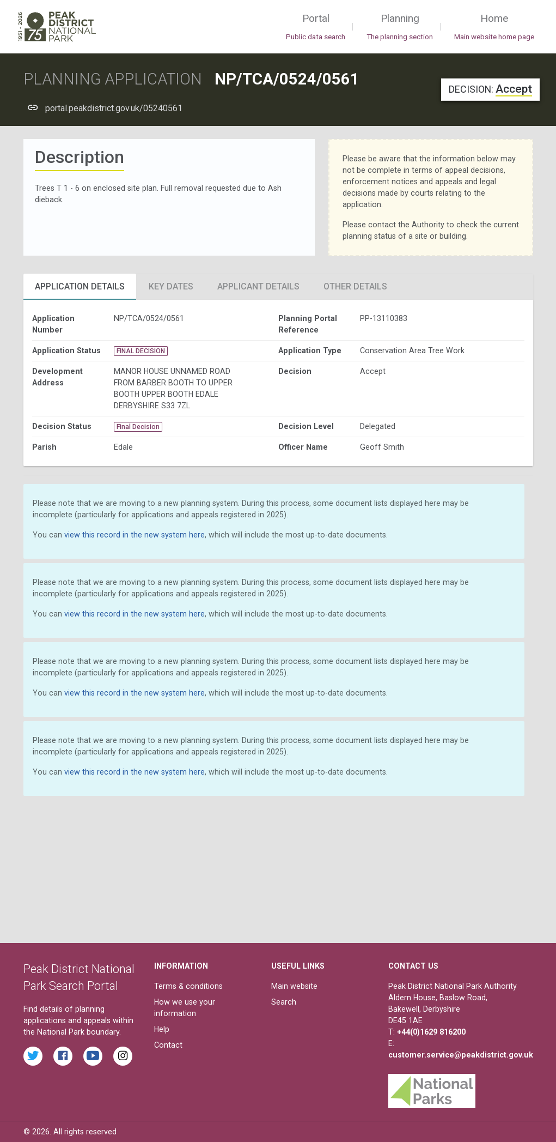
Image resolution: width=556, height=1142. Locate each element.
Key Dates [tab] (171, 286)
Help (161, 1029)
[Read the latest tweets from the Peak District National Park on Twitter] (32, 1056)
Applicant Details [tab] (258, 286)
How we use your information (184, 1008)
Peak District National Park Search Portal (79, 977)
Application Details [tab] (80, 286)
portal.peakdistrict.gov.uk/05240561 (113, 108)
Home (494, 27)
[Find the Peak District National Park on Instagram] (122, 1056)
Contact (168, 1045)
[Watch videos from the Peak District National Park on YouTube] (92, 1056)
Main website (294, 986)
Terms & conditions (188, 986)
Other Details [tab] (355, 286)
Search (283, 1002)
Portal (315, 27)
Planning (399, 27)
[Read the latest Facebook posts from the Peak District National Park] (62, 1056)
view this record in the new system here (134, 534)
